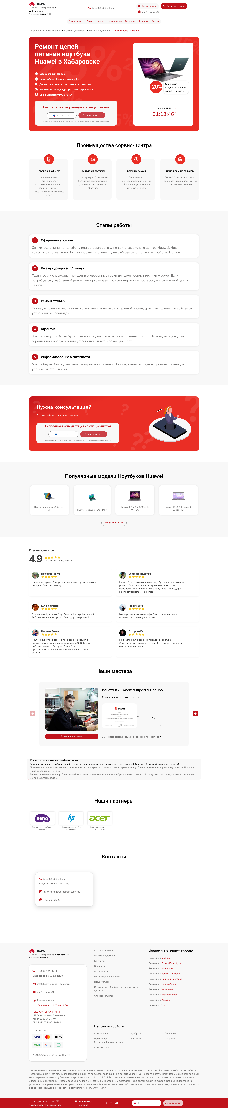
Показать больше (114, 522)
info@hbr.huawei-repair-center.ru (59, 891)
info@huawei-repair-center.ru (51, 984)
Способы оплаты (103, 995)
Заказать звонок (173, 6)
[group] (42, 821)
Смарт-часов (101, 1047)
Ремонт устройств (95, 21)
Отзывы (155, 21)
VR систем (170, 1038)
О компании (75, 21)
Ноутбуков (135, 1033)
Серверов (170, 1033)
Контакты (143, 21)
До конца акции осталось (84, 1103)
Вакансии (130, 21)
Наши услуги (101, 981)
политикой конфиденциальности (97, 121)
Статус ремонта (147, 6)
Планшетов (135, 1038)
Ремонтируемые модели (107, 976)
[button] (195, 713)
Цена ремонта (115, 21)
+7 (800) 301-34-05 (103, 7)
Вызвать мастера (71, 736)
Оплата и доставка (105, 955)
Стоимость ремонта (105, 950)
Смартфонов (101, 1033)
